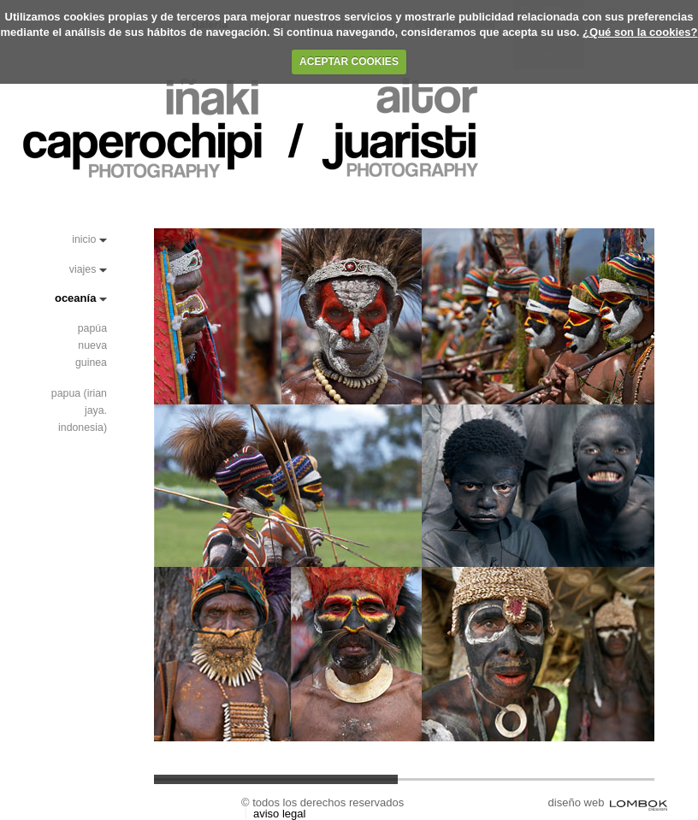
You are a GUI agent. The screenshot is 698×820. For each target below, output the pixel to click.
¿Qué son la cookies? (640, 32)
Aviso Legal (279, 813)
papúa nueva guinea (91, 345)
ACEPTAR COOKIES (349, 62)
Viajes (83, 269)
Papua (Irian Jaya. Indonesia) (79, 410)
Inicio (84, 239)
